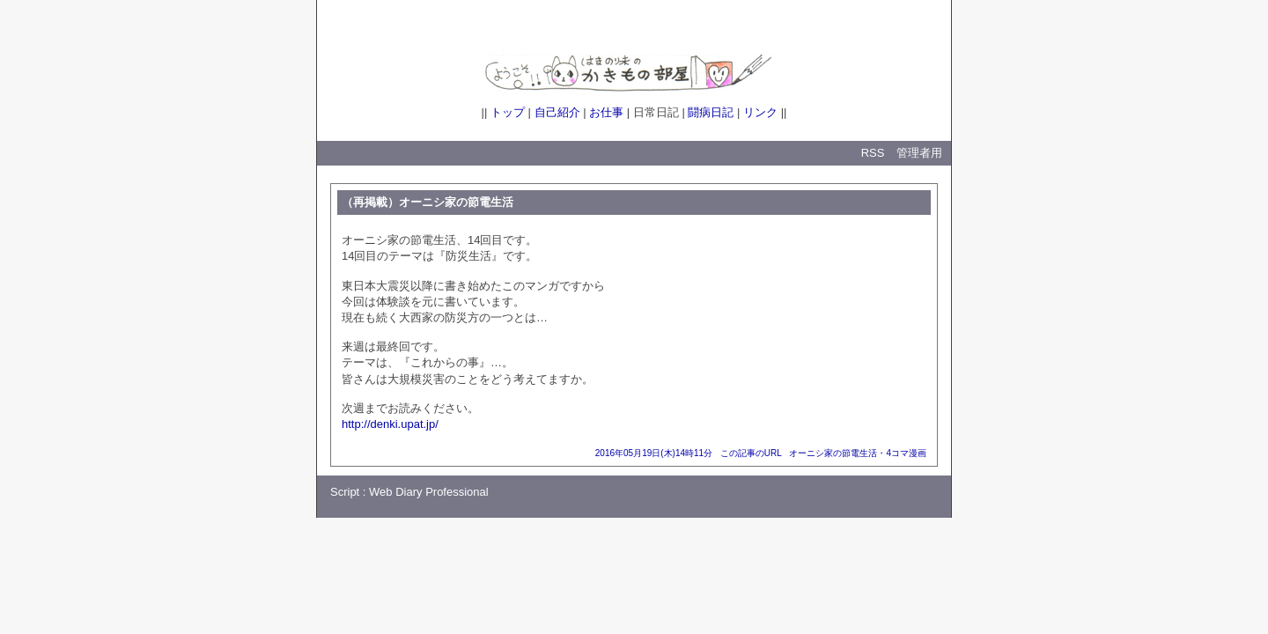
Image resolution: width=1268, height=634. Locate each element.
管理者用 (919, 152)
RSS (873, 152)
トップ (507, 112)
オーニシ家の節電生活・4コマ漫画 (857, 453)
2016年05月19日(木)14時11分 (653, 453)
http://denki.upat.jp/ (390, 424)
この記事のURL (751, 453)
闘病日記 (711, 112)
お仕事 (606, 112)
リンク (760, 112)
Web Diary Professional (429, 491)
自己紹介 (557, 112)
